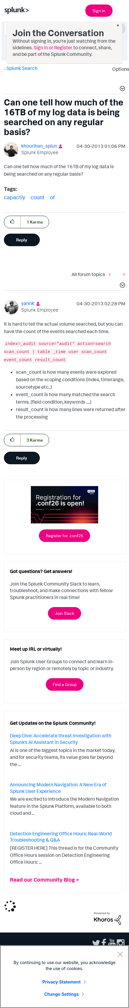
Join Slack (64, 613)
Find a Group (65, 684)
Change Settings (61, 994)
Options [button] (118, 69)
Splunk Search (21, 68)
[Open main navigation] (121, 10)
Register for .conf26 (64, 535)
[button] (121, 89)
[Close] (120, 954)
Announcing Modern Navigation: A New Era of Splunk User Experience (58, 788)
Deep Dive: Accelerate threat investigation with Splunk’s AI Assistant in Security (60, 739)
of (52, 197)
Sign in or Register (53, 47)
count (38, 197)
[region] (64, 976)
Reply (21, 239)
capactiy (14, 197)
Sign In (98, 10)
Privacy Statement (62, 981)
